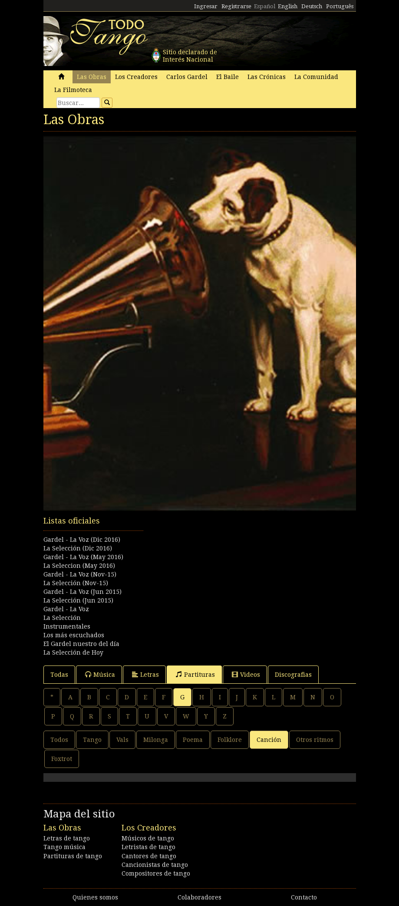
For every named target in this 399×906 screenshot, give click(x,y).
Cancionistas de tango (155, 864)
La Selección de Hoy (73, 652)
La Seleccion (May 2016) (79, 565)
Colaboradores (199, 897)
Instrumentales (66, 626)
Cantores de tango (149, 856)
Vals (122, 739)
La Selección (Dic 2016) (77, 548)
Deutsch (311, 6)
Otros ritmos (314, 739)
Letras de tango (66, 838)
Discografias (293, 674)
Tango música (64, 846)
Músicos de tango (148, 838)
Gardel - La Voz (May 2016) (83, 556)
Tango (92, 739)
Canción (269, 739)
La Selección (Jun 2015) (78, 600)
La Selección (62, 617)
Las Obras (91, 76)
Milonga (155, 739)
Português (339, 6)
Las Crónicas (266, 76)
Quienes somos (95, 897)
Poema (193, 739)
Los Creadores (136, 76)
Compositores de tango (156, 873)
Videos (246, 674)
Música (100, 674)
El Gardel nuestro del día (81, 643)
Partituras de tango (72, 856)
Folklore (230, 739)
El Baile (227, 76)
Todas (59, 674)
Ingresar (206, 6)
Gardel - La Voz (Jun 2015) (82, 591)
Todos (59, 739)
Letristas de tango (148, 846)
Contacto (304, 897)
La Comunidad (316, 76)
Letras (145, 674)
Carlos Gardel (187, 76)
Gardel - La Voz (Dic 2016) (81, 539)
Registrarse (236, 6)
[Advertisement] (200, 558)
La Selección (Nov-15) (75, 583)
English (287, 6)
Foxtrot (61, 758)
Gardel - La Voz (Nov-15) (79, 574)
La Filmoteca (73, 89)
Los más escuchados (73, 635)
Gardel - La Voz (66, 609)
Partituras (195, 674)
